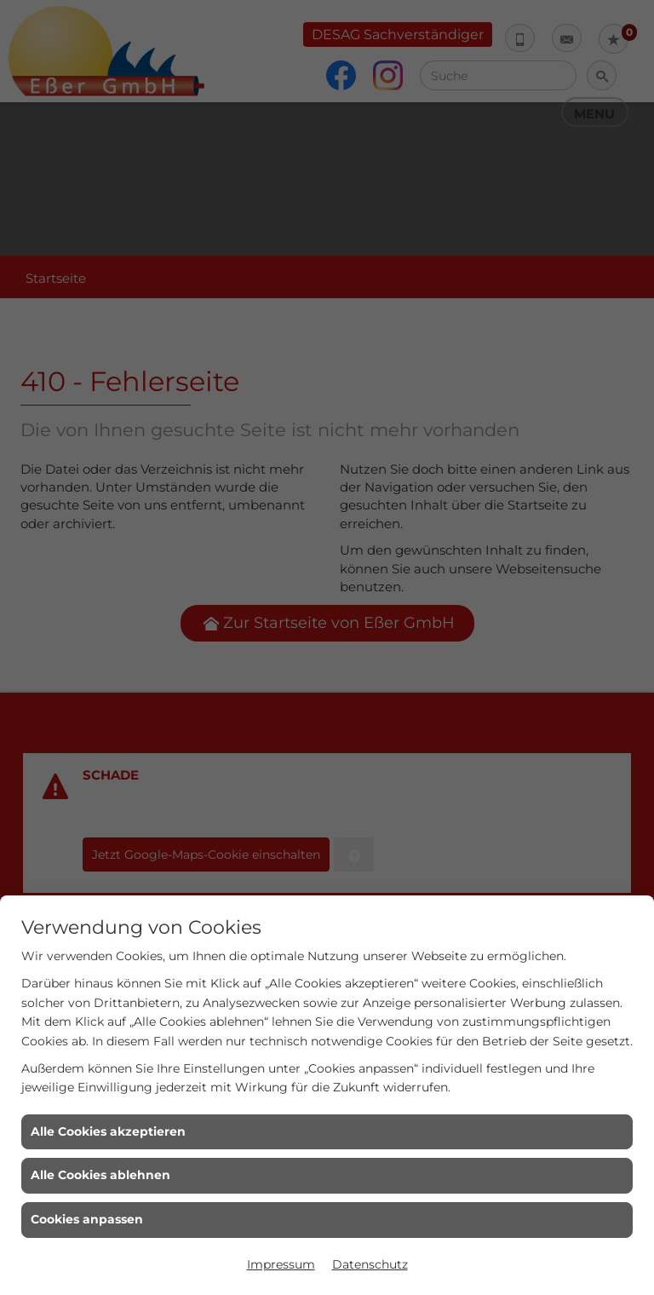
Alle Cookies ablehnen (100, 1175)
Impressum (281, 1264)
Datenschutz (370, 1264)
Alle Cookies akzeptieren (108, 1131)
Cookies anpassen (87, 1219)
